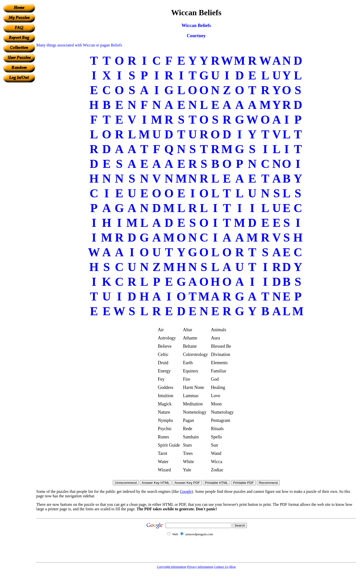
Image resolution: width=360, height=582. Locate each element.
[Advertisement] (19, 158)
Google (186, 491)
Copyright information (171, 567)
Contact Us (221, 567)
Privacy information (200, 567)
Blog (232, 567)
